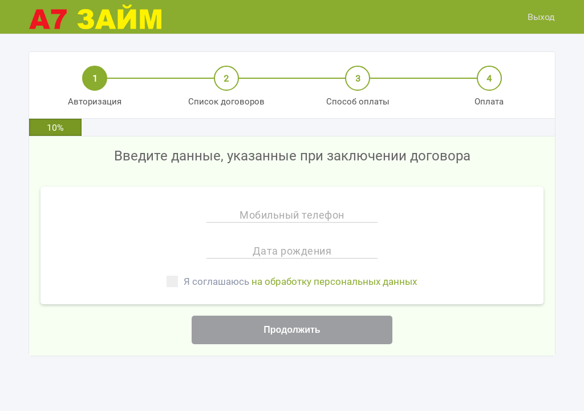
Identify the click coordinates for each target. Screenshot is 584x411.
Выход (541, 16)
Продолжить (291, 330)
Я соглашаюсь (292, 281)
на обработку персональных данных (334, 281)
